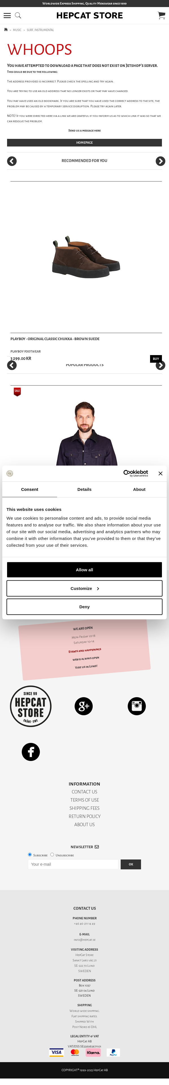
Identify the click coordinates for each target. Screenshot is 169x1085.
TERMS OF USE (84, 800)
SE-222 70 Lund (84, 966)
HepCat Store (84, 955)
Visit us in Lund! (86, 667)
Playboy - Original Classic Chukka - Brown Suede (54, 338)
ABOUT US (84, 825)
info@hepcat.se (85, 940)
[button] (7, 15)
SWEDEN (84, 971)
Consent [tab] (29, 489)
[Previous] (12, 161)
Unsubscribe (65, 855)
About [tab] (139, 489)
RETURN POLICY (85, 816)
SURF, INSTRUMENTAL (40, 30)
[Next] (160, 161)
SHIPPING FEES (84, 808)
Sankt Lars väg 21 (85, 960)
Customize (85, 588)
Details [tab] (84, 489)
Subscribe (40, 855)
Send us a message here (84, 130)
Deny (84, 606)
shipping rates (87, 1016)
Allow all (84, 569)
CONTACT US (84, 792)
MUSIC (17, 30)
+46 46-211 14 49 (84, 924)
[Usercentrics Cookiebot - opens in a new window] (123, 473)
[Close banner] (160, 473)
